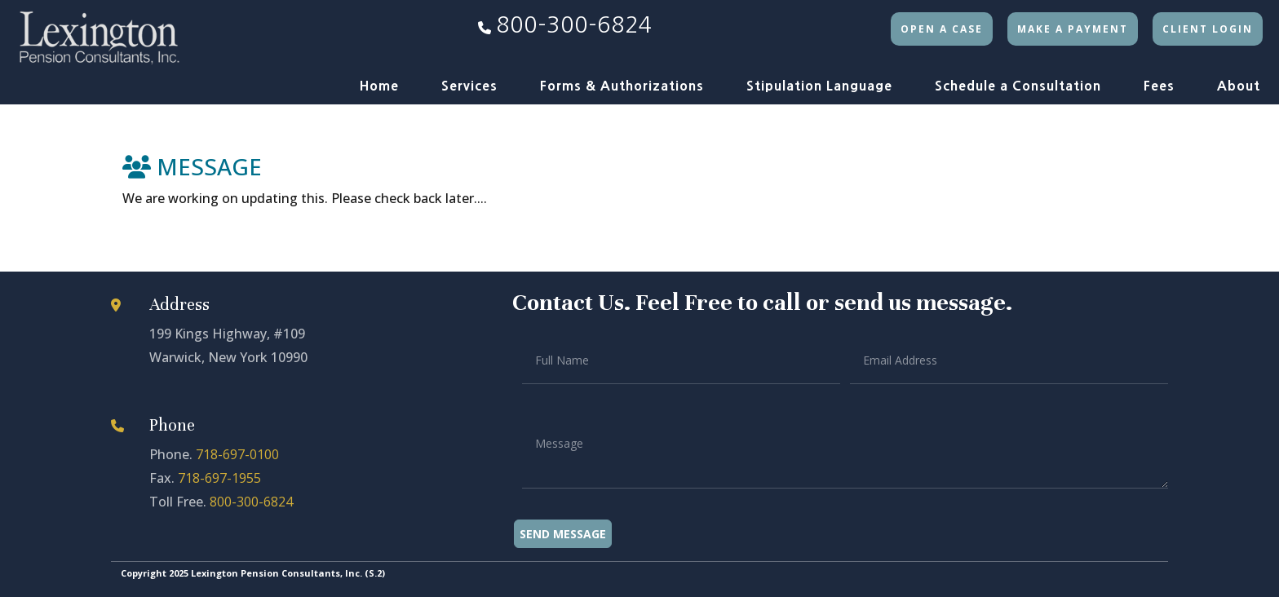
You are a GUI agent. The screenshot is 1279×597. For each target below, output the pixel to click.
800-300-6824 (574, 25)
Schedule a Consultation (1018, 85)
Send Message (563, 534)
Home (379, 85)
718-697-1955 (219, 478)
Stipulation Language (819, 85)
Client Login (1207, 29)
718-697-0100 (237, 454)
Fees (1159, 85)
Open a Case (942, 29)
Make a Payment (1072, 29)
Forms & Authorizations (622, 85)
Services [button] (469, 85)
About (1238, 85)
